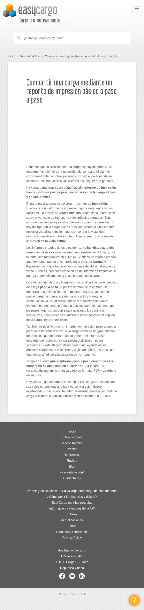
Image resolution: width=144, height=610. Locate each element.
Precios (72, 449)
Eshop (72, 526)
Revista (72, 460)
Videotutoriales (29, 56)
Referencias (72, 454)
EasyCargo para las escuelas (72, 502)
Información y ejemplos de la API (72, 508)
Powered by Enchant (72, 594)
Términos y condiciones (72, 532)
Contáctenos (72, 478)
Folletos (71, 514)
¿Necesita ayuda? (72, 472)
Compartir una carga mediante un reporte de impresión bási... (83, 56)
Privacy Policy (72, 537)
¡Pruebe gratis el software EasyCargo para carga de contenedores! (72, 491)
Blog (72, 466)
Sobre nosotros (72, 437)
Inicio (11, 56)
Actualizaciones (72, 520)
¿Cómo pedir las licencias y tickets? (72, 496)
